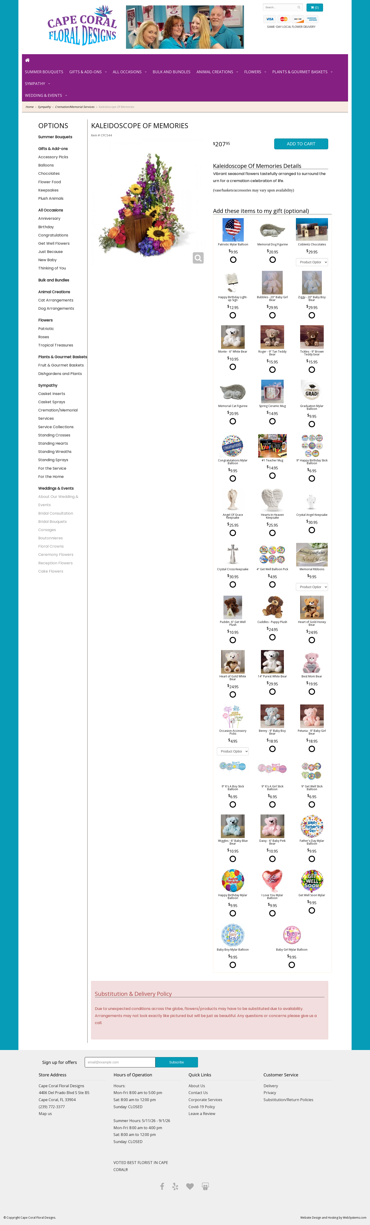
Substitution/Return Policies (288, 1099)
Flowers (252, 71)
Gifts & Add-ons (85, 71)
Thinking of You (52, 268)
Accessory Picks (53, 157)
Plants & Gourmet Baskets (300, 71)
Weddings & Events (56, 488)
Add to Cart (301, 144)
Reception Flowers (55, 563)
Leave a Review (202, 1113)
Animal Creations (215, 71)
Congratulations (53, 235)
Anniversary (49, 218)
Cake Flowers (50, 571)
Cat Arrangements (55, 300)
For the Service (52, 468)
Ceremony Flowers (55, 554)
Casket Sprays (51, 402)
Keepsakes (48, 190)
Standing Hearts (53, 443)
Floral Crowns (51, 546)
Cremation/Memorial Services (74, 107)
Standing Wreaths (54, 451)
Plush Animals (50, 198)
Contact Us (198, 1092)
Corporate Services (205, 1099)
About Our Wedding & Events (58, 501)
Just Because (50, 251)
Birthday (46, 227)
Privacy (270, 1092)
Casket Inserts (51, 393)
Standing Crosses (54, 435)
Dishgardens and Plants (60, 373)
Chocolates (49, 173)
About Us (197, 1085)
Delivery (271, 1085)
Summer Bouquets (44, 71)
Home (29, 107)
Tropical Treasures (55, 345)
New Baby (47, 260)
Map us (45, 1113)
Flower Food (49, 182)
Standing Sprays (53, 460)
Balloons (46, 165)
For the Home (51, 476)
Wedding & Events (43, 95)
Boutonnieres (50, 538)
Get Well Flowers (54, 243)
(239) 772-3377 (52, 1106)
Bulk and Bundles (171, 71)
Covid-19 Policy (202, 1106)
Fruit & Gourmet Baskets (61, 365)
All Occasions (127, 71)
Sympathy (35, 83)
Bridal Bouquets (52, 521)
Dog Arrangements (56, 308)
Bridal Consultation (55, 513)
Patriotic (46, 328)
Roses (43, 337)
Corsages (47, 530)
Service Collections (56, 427)
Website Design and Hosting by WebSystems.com (333, 1218)
